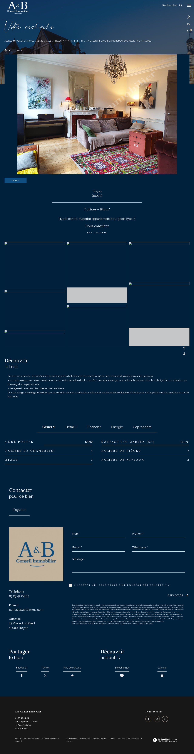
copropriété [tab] (142, 427)
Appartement (71, 41)
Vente (40, 41)
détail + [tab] (71, 427)
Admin (112, 738)
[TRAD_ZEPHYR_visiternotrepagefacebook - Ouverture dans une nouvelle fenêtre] (148, 719)
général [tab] (48, 427)
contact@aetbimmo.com (26, 609)
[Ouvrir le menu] (189, 5)
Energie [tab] (117, 427)
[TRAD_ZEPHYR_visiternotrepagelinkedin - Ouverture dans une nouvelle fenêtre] (165, 719)
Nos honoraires (72, 738)
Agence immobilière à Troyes (19, 41)
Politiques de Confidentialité (108, 623)
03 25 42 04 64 (19, 596)
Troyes (58, 41)
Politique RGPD (134, 738)
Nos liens (121, 738)
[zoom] (35, 244)
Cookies (69, 741)
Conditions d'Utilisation (129, 623)
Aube (48, 41)
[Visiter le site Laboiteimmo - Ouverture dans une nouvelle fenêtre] (165, 740)
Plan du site (85, 738)
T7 (82, 41)
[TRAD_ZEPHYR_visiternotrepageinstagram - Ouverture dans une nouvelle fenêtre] (157, 719)
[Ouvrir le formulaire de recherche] (172, 5)
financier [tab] (94, 427)
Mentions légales (100, 738)
